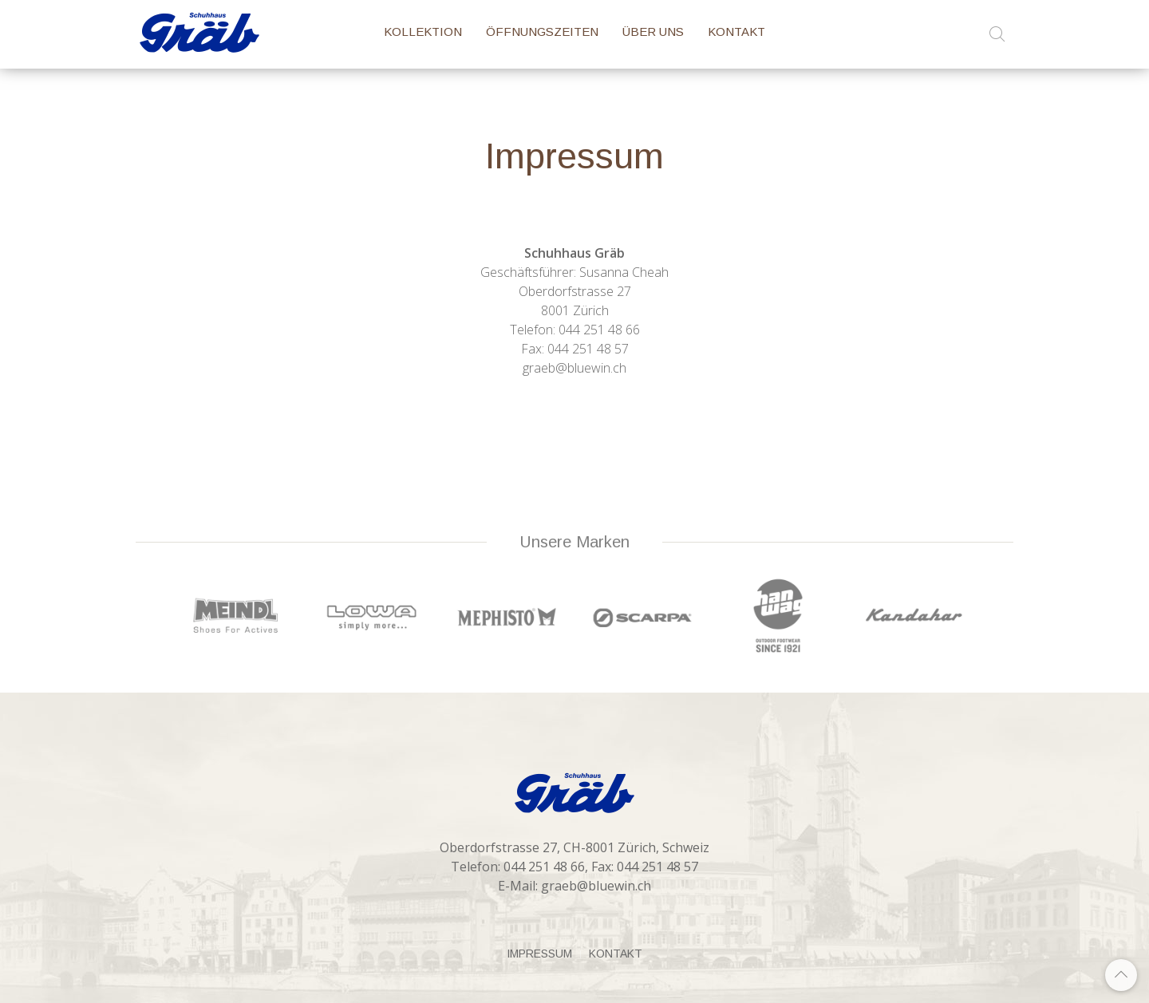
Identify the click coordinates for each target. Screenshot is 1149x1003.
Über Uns (653, 31)
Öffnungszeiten (542, 31)
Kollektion (423, 31)
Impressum (539, 953)
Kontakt (736, 31)
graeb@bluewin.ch (596, 885)
